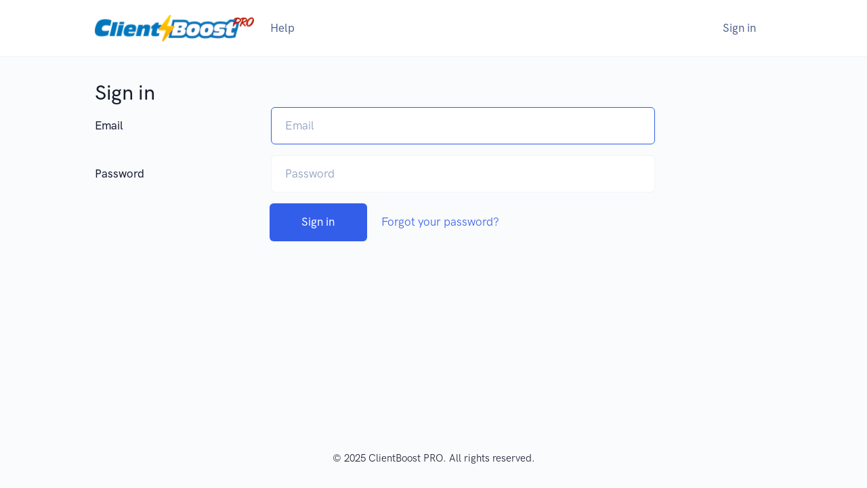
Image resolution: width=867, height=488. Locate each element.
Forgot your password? (440, 221)
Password (119, 173)
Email (109, 125)
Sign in (739, 28)
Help (282, 28)
